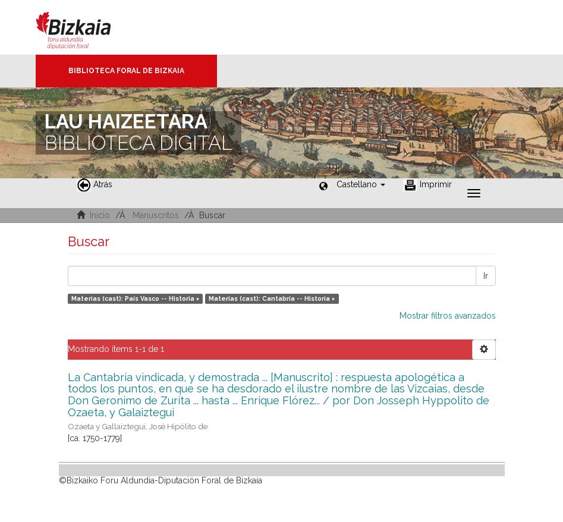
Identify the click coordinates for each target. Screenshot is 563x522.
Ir (485, 276)
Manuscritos (156, 215)
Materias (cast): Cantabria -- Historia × (272, 298)
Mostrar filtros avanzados (448, 315)
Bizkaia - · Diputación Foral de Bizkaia (86, 27)
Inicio (100, 215)
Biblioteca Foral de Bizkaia (126, 71)
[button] (361, 184)
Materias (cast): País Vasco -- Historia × (135, 298)
